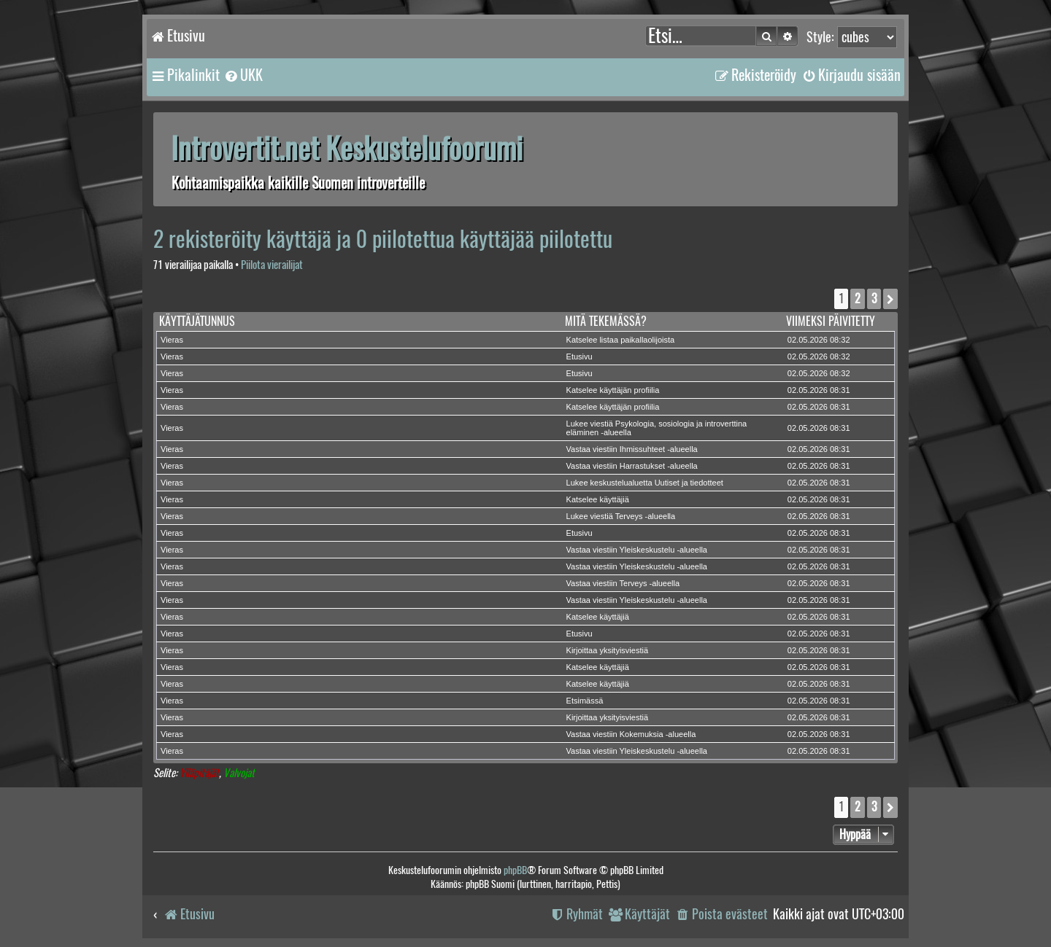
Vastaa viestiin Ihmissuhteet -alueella (632, 449)
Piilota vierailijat (272, 265)
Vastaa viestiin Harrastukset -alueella (632, 465)
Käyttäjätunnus (197, 321)
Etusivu (579, 356)
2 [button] (858, 298)
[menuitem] (243, 75)
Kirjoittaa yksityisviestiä (607, 650)
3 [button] (874, 298)
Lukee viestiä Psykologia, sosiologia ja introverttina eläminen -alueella (656, 428)
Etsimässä (585, 700)
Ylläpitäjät (199, 773)
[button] (890, 299)
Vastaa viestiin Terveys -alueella (623, 583)
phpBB (515, 870)
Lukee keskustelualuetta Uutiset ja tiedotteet (644, 482)
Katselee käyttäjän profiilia (613, 390)
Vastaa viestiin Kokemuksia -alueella (631, 734)
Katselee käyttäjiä (597, 499)
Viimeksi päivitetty (830, 321)
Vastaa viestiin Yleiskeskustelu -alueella (636, 549)
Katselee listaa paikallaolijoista (620, 339)
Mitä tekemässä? (606, 321)
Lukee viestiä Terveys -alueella (621, 516)
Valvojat (239, 773)
